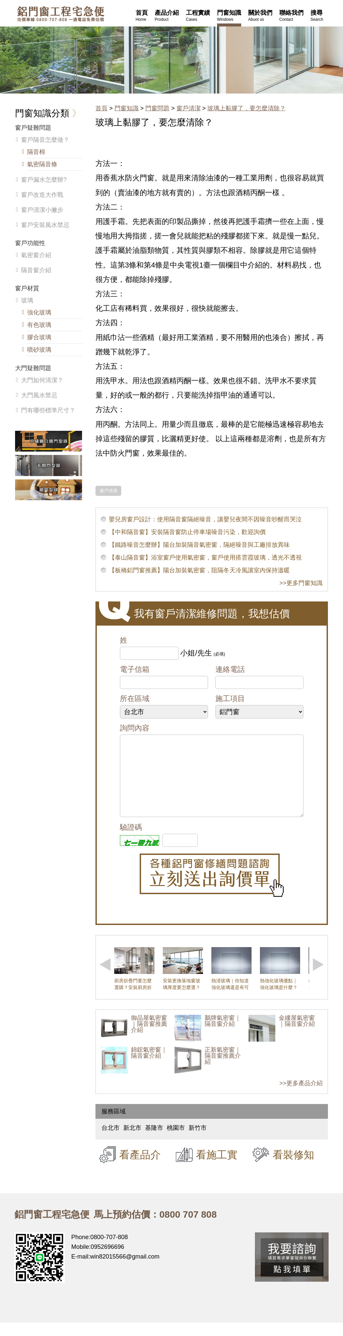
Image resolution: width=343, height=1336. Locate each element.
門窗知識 (127, 108)
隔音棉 (36, 152)
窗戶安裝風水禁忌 (45, 225)
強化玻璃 (39, 312)
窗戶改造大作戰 (42, 194)
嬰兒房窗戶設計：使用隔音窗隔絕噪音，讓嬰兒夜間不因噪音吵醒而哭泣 (205, 519)
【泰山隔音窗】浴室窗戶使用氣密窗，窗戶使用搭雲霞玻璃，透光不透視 (205, 557)
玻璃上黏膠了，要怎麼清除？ (246, 108)
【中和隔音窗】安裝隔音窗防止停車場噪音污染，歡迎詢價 (187, 532)
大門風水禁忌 (39, 395)
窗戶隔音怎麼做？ (45, 139)
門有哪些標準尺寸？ (48, 410)
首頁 (101, 108)
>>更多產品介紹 (301, 1097)
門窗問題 (157, 108)
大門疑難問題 (33, 368)
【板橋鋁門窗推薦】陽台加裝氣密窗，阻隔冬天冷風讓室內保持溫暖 (199, 570)
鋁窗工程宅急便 (60, 13)
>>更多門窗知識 (301, 583)
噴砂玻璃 (39, 349)
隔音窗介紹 (36, 270)
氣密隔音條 (42, 164)
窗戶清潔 (189, 108)
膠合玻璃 (39, 337)
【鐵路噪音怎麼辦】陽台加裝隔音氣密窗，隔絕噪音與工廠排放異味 (199, 544)
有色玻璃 (39, 325)
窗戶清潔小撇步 (42, 210)
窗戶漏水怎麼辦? (44, 179)
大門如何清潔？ (42, 380)
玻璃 (27, 300)
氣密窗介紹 (36, 255)
